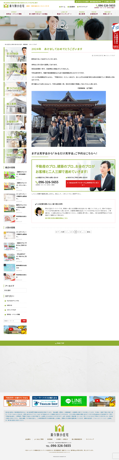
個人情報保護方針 (77, 439)
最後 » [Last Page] (89, 232)
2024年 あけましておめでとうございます (57, 49)
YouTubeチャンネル (13, 301)
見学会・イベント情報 (13, 314)
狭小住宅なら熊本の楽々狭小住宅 (58, 452)
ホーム (63, 7)
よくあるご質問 (38, 439)
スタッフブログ (110, 55)
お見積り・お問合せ (62, 439)
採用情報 (49, 439)
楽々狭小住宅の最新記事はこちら (56, 218)
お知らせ (9, 305)
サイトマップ (83, 7)
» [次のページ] (85, 232)
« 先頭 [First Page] (62, 232)
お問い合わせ (109, 2)
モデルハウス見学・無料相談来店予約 (88, 2)
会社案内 (72, 7)
